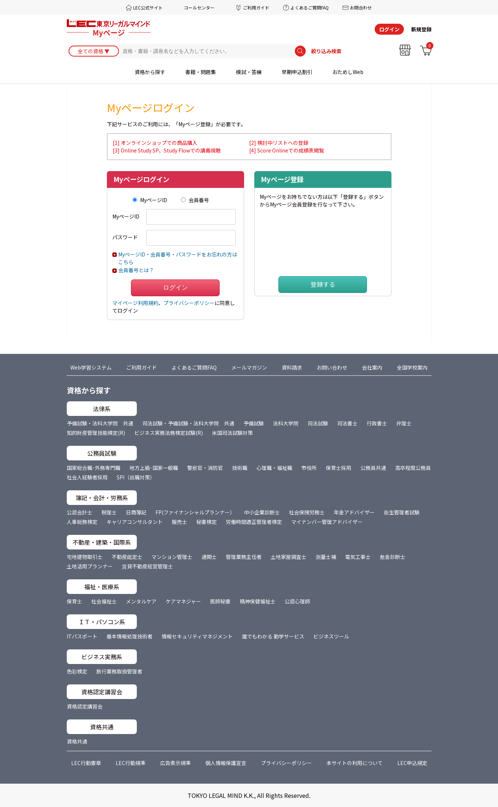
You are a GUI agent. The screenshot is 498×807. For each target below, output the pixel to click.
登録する (322, 284)
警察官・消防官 (205, 467)
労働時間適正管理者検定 (254, 521)
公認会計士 (79, 512)
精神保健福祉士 (257, 601)
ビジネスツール (331, 636)
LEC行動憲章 (86, 763)
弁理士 (404, 423)
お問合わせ (361, 7)
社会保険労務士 (307, 512)
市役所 (309, 467)
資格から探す (150, 72)
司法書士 (347, 423)
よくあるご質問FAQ (309, 7)
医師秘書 (220, 601)
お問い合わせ (332, 367)
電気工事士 (358, 556)
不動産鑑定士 (127, 556)
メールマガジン (249, 367)
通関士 (209, 556)
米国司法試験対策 (232, 432)
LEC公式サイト (148, 7)
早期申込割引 (297, 72)
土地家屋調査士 (288, 556)
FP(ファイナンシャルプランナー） (195, 512)
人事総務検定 (82, 521)
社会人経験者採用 (87, 477)
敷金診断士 (392, 556)
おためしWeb (347, 72)
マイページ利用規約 (135, 302)
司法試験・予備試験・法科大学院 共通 (188, 423)
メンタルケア (141, 601)
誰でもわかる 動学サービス (273, 636)
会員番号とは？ (136, 270)
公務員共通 (373, 467)
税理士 (109, 512)
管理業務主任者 (244, 556)
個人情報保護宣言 (225, 763)
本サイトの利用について (355, 763)
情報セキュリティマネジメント (197, 636)
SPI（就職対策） (136, 477)
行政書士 (377, 423)
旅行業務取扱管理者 (119, 671)
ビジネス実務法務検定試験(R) (168, 432)
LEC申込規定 (412, 763)
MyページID (153, 200)
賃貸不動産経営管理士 (147, 566)
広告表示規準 (175, 763)
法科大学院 (285, 423)
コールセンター (199, 7)
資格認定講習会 (85, 706)
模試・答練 (249, 72)
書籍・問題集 (200, 72)
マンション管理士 (171, 556)
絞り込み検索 (326, 51)
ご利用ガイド (256, 7)
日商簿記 (136, 512)
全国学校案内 (412, 367)
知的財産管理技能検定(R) (96, 432)
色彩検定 (77, 671)
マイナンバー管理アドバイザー (327, 521)
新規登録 (421, 29)
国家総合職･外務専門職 (93, 467)
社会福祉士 (104, 601)
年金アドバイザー (354, 512)
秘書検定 (206, 521)
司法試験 (318, 423)
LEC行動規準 (131, 763)
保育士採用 (338, 467)
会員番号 (199, 200)
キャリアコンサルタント (135, 521)
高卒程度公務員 (413, 467)
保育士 (74, 601)
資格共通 (77, 741)
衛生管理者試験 (402, 512)
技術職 (239, 467)
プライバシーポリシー (189, 302)
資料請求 (292, 367)
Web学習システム (91, 367)
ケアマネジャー (183, 601)
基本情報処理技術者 (130, 636)
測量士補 (326, 556)
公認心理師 (297, 601)
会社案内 (372, 367)
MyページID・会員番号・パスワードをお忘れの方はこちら (177, 258)
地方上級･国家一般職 (154, 467)
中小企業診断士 (262, 512)
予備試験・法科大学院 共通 (100, 423)
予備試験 (253, 423)
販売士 (179, 521)
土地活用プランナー (90, 566)
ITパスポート (82, 636)
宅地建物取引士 (85, 556)
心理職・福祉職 (274, 467)
